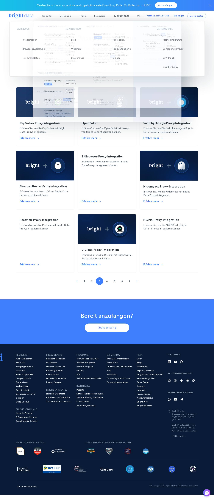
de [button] (139, 15)
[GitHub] (181, 367)
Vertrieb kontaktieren (158, 15)
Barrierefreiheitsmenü (27, 491)
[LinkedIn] (169, 367)
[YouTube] (175, 367)
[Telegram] (181, 404)
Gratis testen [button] (197, 16)
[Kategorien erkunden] (107, 69)
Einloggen (179, 15)
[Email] (175, 404)
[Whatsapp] (169, 404)
